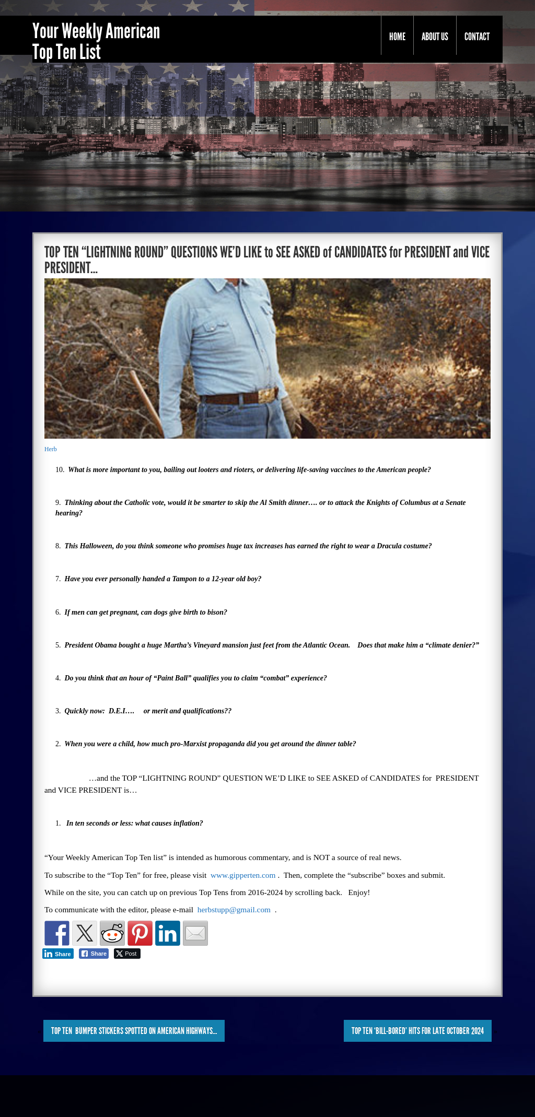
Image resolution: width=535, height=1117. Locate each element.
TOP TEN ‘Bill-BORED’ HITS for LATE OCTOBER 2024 (418, 1031)
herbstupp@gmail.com (234, 909)
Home (397, 36)
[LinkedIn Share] (58, 953)
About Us (435, 36)
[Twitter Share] (127, 953)
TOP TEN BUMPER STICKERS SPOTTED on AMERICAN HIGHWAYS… (134, 1031)
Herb (50, 449)
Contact (477, 36)
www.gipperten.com (243, 875)
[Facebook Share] (94, 953)
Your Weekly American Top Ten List (96, 42)
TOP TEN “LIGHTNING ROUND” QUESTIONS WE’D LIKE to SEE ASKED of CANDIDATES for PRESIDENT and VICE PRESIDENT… (267, 260)
